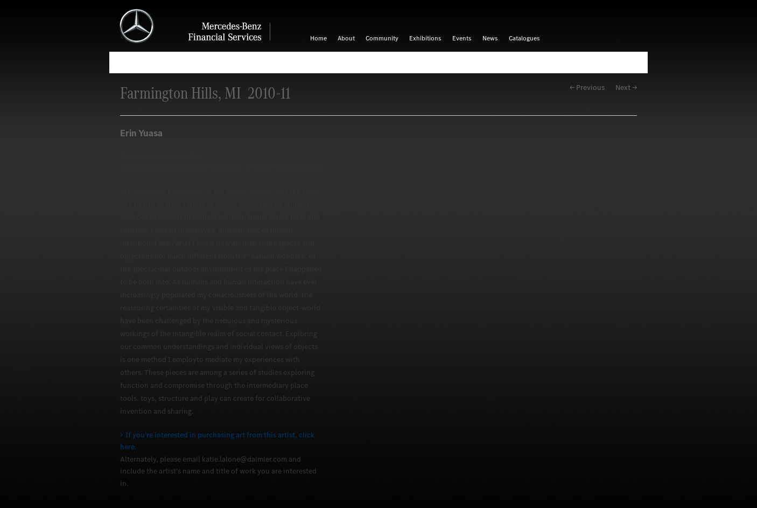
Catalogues (524, 38)
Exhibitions (425, 38)
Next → (626, 87)
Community (382, 38)
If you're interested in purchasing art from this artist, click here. (217, 441)
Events (462, 38)
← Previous (587, 87)
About (346, 38)
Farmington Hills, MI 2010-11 (205, 93)
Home (318, 38)
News (490, 38)
